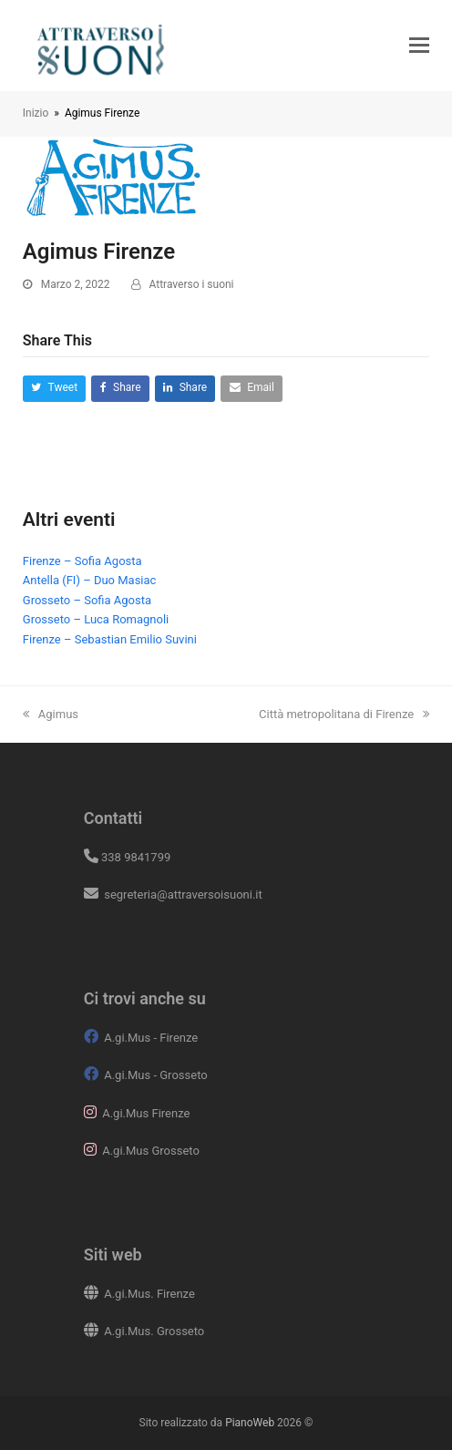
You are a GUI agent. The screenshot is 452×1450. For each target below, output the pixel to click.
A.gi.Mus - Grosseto (155, 1075)
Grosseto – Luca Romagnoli (96, 619)
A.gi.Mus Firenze (146, 1113)
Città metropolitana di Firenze (344, 714)
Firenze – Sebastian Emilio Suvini (110, 639)
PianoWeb (249, 1422)
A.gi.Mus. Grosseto (154, 1331)
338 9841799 (135, 857)
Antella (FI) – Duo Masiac (90, 580)
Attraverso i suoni (191, 284)
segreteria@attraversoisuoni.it (181, 894)
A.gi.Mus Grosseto (151, 1150)
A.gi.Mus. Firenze (149, 1294)
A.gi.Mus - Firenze (151, 1037)
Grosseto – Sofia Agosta (87, 600)
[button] (419, 45)
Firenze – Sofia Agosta (82, 561)
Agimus (50, 714)
